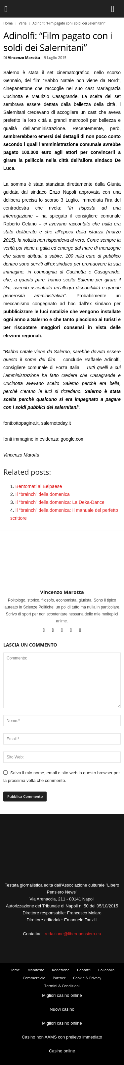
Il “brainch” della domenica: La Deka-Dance (60, 502)
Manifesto (35, 969)
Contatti (84, 969)
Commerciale (34, 977)
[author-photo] (62, 570)
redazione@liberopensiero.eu (73, 933)
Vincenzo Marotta (24, 57)
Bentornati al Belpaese (39, 486)
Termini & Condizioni (62, 985)
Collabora (106, 969)
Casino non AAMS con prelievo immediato (62, 1037)
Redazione (60, 969)
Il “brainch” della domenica (43, 494)
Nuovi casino (62, 1009)
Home (8, 23)
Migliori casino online (62, 995)
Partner (59, 977)
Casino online (62, 1050)
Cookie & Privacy (87, 977)
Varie (22, 23)
